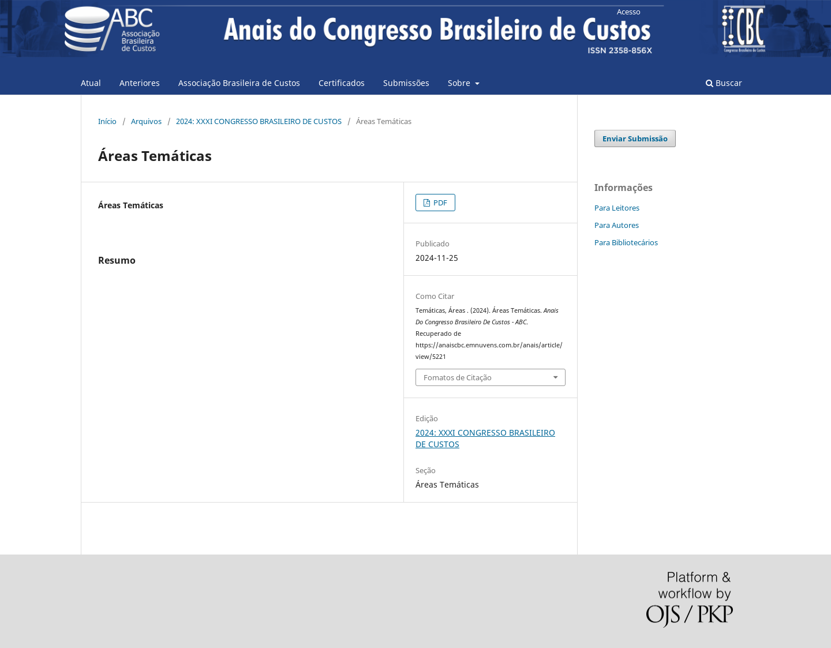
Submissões (406, 82)
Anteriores (139, 82)
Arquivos (146, 121)
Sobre (460, 82)
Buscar (724, 82)
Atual (91, 82)
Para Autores (616, 225)
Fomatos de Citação (458, 377)
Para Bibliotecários (626, 242)
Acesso (629, 11)
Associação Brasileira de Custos (239, 82)
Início (107, 121)
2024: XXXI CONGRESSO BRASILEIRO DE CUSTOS (259, 121)
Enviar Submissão (635, 138)
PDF (439, 202)
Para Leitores (616, 208)
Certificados (342, 82)
